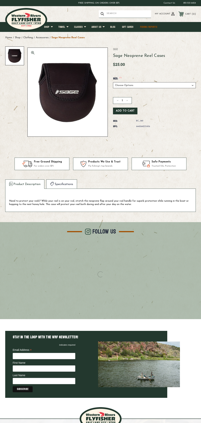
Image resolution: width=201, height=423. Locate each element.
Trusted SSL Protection (164, 166)
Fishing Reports (148, 27)
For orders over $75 (44, 166)
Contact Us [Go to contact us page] (169, 3)
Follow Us (104, 231)
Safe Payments (161, 161)
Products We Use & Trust (104, 161)
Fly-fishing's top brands (100, 166)
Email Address (22, 350)
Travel (63, 27)
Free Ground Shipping (48, 161)
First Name (19, 362)
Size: (117, 79)
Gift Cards (127, 27)
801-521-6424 (189, 3)
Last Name (19, 375)
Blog (112, 27)
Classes (80, 27)
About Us (98, 27)
